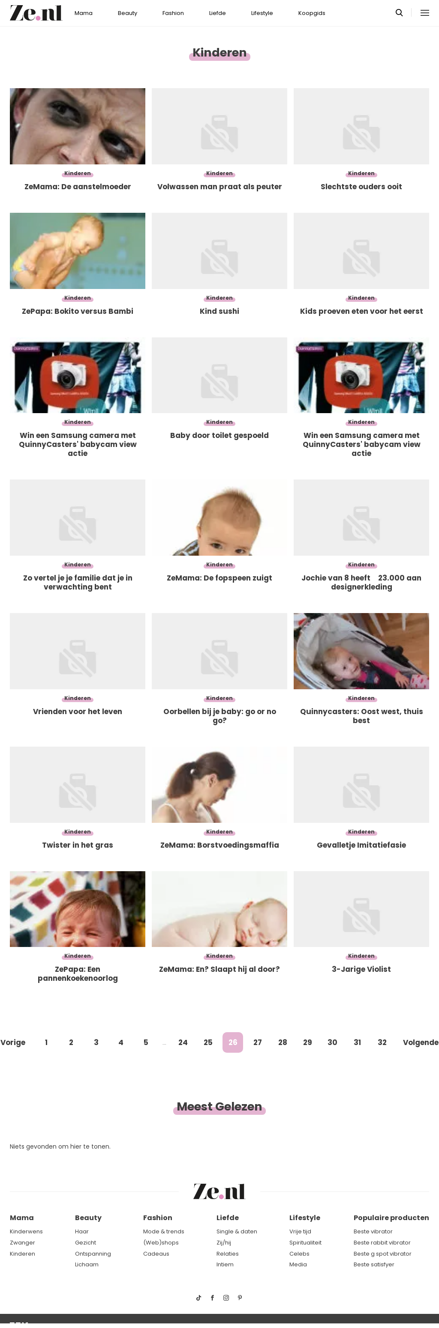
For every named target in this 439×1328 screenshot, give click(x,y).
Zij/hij (223, 1243)
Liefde (217, 13)
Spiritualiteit (305, 1243)
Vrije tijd (300, 1231)
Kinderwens (26, 1231)
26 (233, 1042)
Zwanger (22, 1243)
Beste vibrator (373, 1231)
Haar (82, 1231)
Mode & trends (163, 1231)
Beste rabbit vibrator (382, 1243)
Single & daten (236, 1231)
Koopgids (311, 13)
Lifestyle (262, 13)
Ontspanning (93, 1254)
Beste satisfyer (374, 1264)
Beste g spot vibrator (383, 1254)
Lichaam (87, 1264)
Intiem (225, 1264)
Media (298, 1264)
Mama (84, 13)
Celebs (299, 1254)
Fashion (173, 13)
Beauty (127, 13)
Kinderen (22, 1254)
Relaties (227, 1254)
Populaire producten (391, 1218)
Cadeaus (156, 1254)
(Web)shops (161, 1243)
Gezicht (85, 1243)
